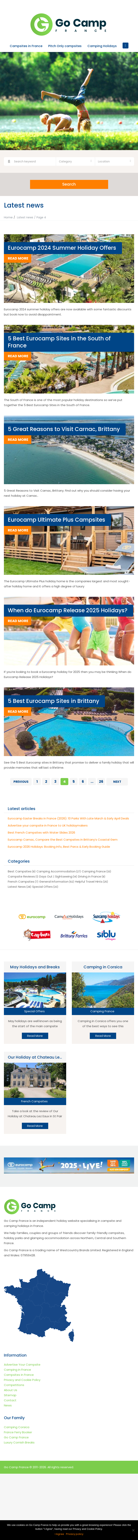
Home (8, 217)
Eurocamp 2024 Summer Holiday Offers (62, 248)
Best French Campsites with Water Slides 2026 (41, 832)
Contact (10, 1400)
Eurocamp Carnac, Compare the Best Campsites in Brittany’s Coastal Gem (63, 839)
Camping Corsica (16, 1427)
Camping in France (17, 1369)
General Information (54, 881)
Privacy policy (74, 1534)
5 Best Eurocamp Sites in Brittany (53, 701)
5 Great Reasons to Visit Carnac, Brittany (64, 429)
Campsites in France (26, 46)
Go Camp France (16, 1437)
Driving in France (89, 876)
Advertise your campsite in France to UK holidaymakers (48, 825)
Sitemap (10, 1395)
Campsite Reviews (21, 876)
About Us (10, 1390)
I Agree (59, 1534)
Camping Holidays (102, 46)
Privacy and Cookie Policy (22, 1380)
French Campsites (21, 881)
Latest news (25, 217)
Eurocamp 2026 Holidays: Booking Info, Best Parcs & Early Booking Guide (59, 847)
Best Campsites (19, 871)
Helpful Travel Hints (88, 881)
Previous (20, 782)
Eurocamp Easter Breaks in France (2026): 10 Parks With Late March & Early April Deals (68, 818)
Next (117, 782)
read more (18, 258)
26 (101, 781)
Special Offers (42, 887)
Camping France (94, 871)
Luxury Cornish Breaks (19, 1442)
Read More (35, 1035)
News (8, 1405)
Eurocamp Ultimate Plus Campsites (56, 520)
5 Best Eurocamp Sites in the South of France (59, 342)
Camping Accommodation (56, 871)
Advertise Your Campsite (22, 1364)
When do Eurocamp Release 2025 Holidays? (67, 610)
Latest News (17, 887)
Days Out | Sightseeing (55, 876)
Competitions (14, 1385)
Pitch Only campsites (65, 46)
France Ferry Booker (18, 1432)
